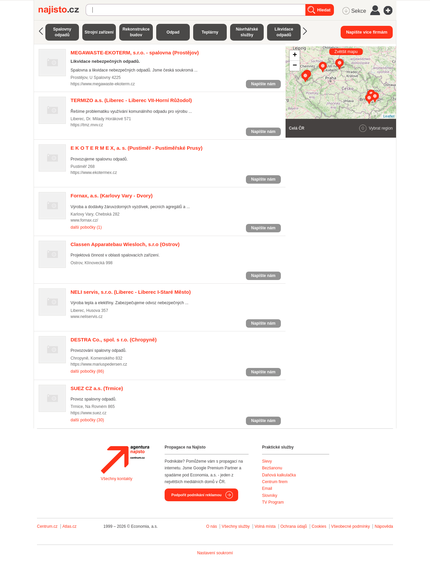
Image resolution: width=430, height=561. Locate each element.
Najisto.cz (62, 10)
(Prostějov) (135, 52)
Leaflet (388, 116)
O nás (211, 526)
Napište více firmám (366, 32)
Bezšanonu (272, 468)
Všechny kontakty (116, 478)
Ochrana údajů (294, 526)
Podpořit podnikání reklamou (196, 495)
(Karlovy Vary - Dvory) (112, 195)
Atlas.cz (69, 526)
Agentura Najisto (125, 460)
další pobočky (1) (86, 227)
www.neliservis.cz (86, 316)
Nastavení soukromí (215, 553)
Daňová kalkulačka (279, 475)
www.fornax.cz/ (84, 220)
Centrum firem (275, 481)
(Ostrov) (125, 244)
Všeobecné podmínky (350, 526)
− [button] (295, 66)
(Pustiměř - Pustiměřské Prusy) (137, 148)
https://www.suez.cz (88, 413)
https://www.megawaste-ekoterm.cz (103, 84)
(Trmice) (97, 388)
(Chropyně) (114, 339)
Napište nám (263, 84)
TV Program (273, 502)
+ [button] (295, 55)
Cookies (319, 526)
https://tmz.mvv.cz (87, 125)
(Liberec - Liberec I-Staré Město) (131, 292)
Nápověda (384, 526)
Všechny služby (236, 526)
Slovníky (269, 495)
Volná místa (265, 526)
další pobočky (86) (87, 371)
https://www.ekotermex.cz (94, 172)
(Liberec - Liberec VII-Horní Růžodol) (131, 100)
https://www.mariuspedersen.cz (99, 364)
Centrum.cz (47, 526)
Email (267, 488)
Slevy (267, 461)
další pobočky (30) (87, 420)
